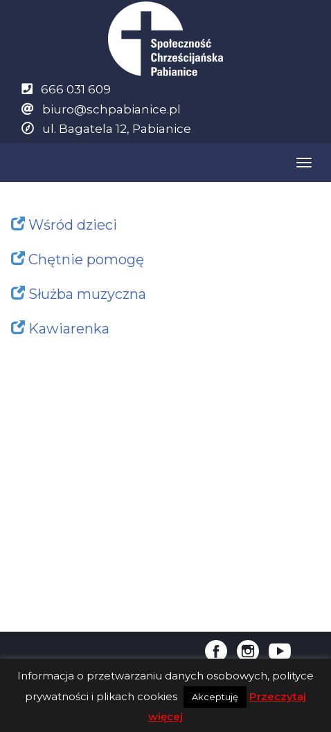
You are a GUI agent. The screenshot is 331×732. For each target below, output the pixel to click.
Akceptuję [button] (215, 696)
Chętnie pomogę (86, 259)
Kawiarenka (68, 328)
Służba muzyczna (87, 294)
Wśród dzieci (72, 225)
